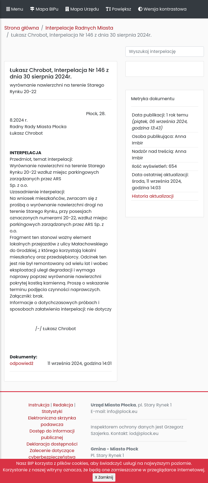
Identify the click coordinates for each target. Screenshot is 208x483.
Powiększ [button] (118, 9)
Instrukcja (38, 405)
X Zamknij (104, 477)
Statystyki (52, 411)
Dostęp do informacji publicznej (52, 434)
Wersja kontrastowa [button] (162, 9)
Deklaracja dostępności (52, 444)
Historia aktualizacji (153, 196)
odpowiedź (21, 363)
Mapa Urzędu (82, 9)
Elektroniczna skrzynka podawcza (52, 421)
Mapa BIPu (44, 9)
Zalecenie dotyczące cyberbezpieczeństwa (51, 453)
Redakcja (63, 405)
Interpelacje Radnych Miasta (79, 28)
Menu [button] (14, 9)
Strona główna (21, 28)
